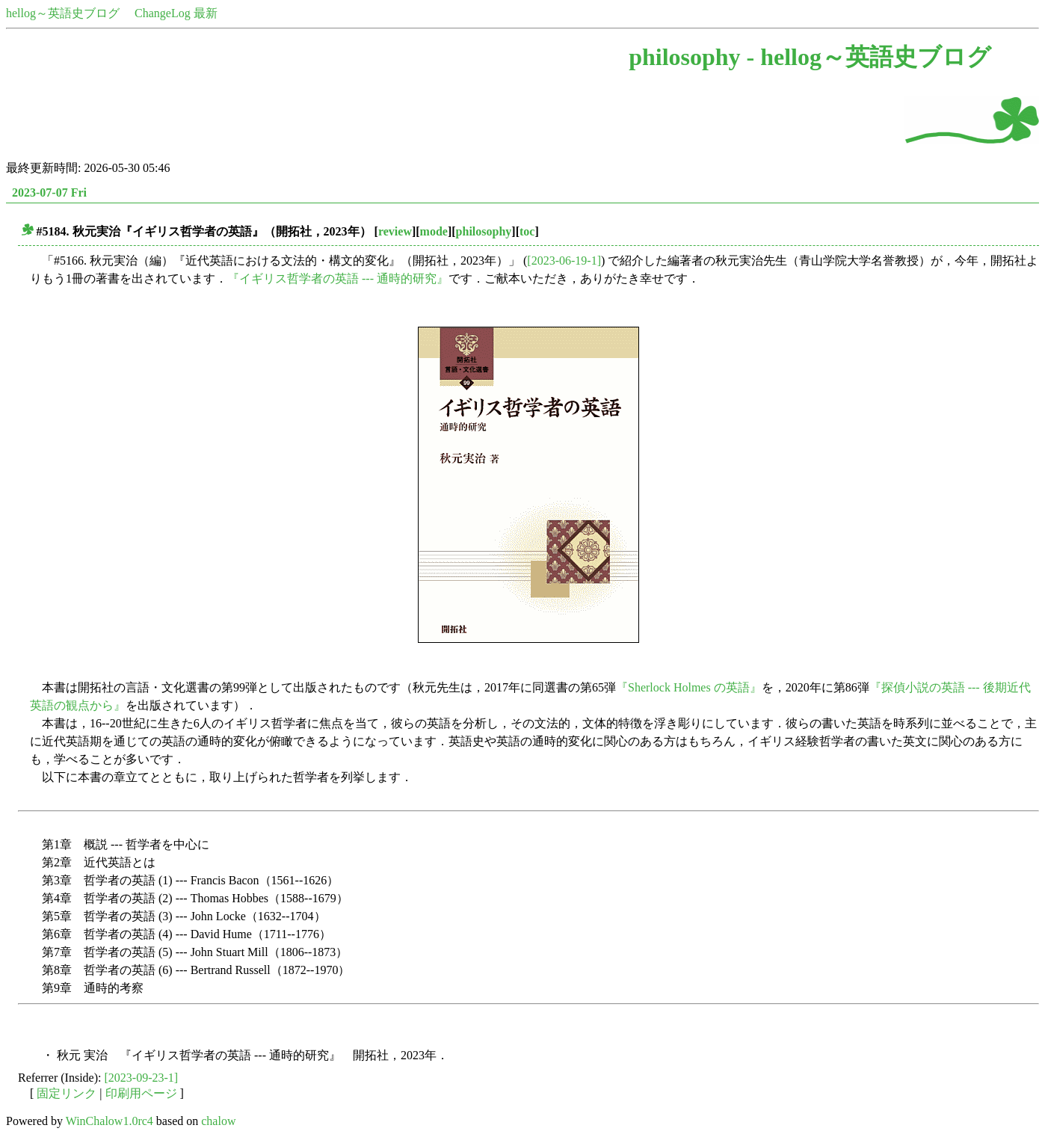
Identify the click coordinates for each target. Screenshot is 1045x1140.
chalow (218, 1121)
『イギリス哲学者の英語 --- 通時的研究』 (337, 278)
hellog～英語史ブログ (63, 13)
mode (434, 231)
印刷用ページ (141, 1093)
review (395, 231)
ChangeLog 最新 (176, 13)
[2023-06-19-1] (564, 260)
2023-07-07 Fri (49, 192)
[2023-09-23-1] (142, 1077)
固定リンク (66, 1093)
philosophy (484, 231)
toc (527, 231)
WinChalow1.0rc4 (109, 1121)
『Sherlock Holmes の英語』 (689, 687)
